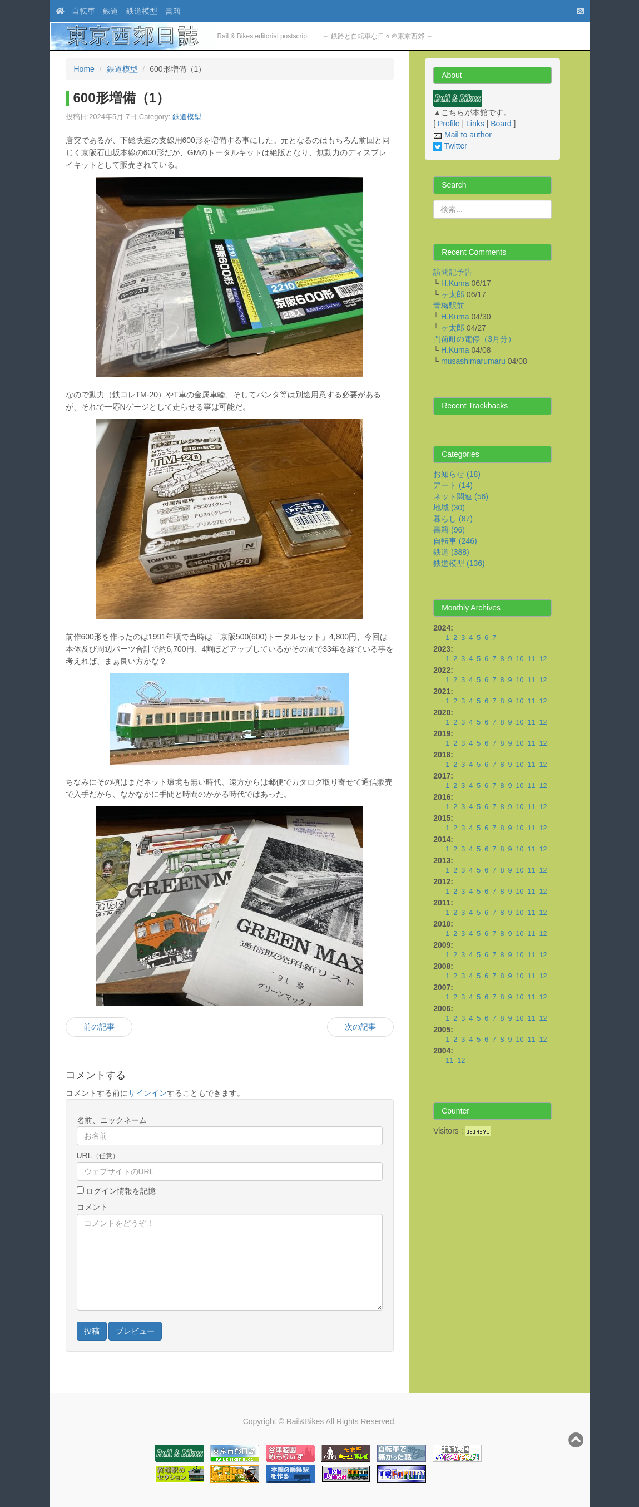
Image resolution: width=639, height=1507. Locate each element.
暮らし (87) (453, 518)
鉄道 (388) (451, 552)
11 (531, 659)
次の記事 (360, 1026)
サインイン (147, 1093)
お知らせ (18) (457, 474)
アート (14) (453, 485)
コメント (92, 1207)
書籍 (173, 11)
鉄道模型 (141, 11)
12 (543, 659)
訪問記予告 (452, 272)
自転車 (83, 11)
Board (501, 123)
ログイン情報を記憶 (120, 1190)
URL (98, 1155)
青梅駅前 (448, 305)
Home (84, 69)
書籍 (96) (449, 529)
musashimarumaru (473, 361)
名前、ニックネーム (112, 1120)
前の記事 (99, 1026)
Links (475, 123)
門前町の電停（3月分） (474, 338)
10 (519, 659)
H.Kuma (455, 283)
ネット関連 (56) (460, 496)
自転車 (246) (455, 540)
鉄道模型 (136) (459, 563)
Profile (449, 123)
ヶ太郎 (452, 294)
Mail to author (462, 134)
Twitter (450, 145)
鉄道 (110, 11)
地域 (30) (449, 507)
